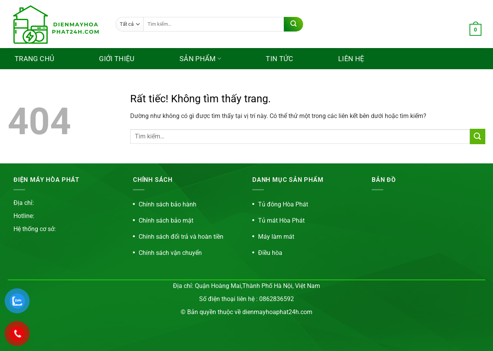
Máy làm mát (276, 236)
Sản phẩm (200, 59)
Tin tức (279, 59)
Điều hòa (270, 252)
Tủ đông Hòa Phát (283, 204)
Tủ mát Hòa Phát (281, 220)
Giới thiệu (117, 59)
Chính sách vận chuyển (170, 252)
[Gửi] (293, 24)
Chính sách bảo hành (167, 204)
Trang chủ (34, 59)
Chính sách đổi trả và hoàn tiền (181, 236)
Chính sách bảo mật (166, 220)
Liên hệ (351, 59)
